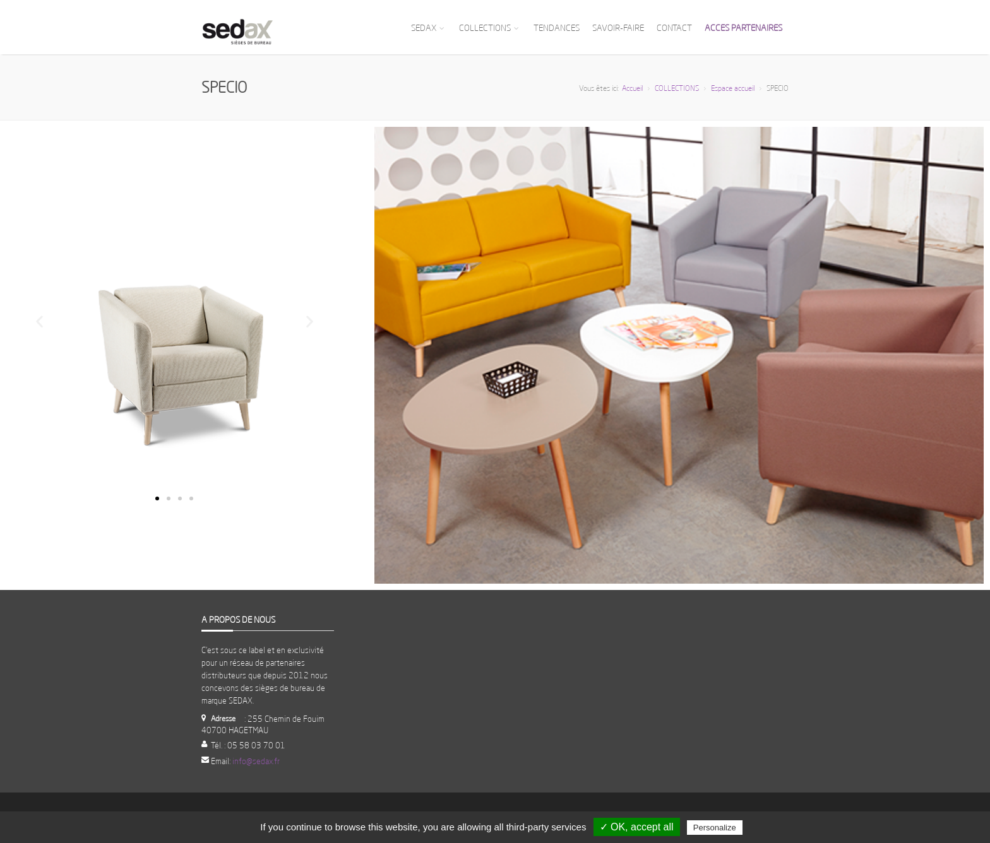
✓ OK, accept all (637, 827)
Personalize (714, 827)
